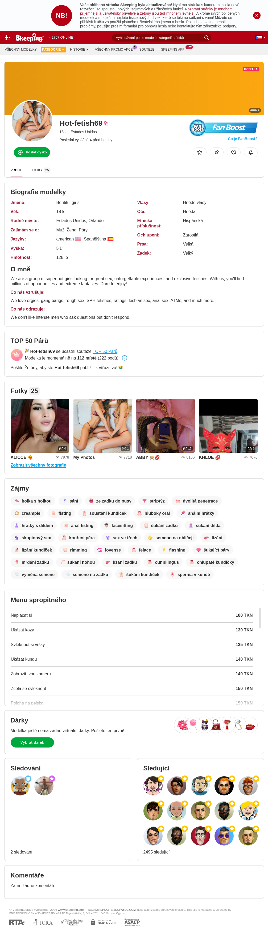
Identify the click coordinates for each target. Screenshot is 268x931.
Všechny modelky (21, 49)
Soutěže (147, 49)
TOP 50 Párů (105, 351)
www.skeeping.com (71, 909)
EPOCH (105, 909)
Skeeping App (174, 49)
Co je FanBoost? (242, 139)
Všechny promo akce (115, 49)
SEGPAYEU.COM (124, 909)
